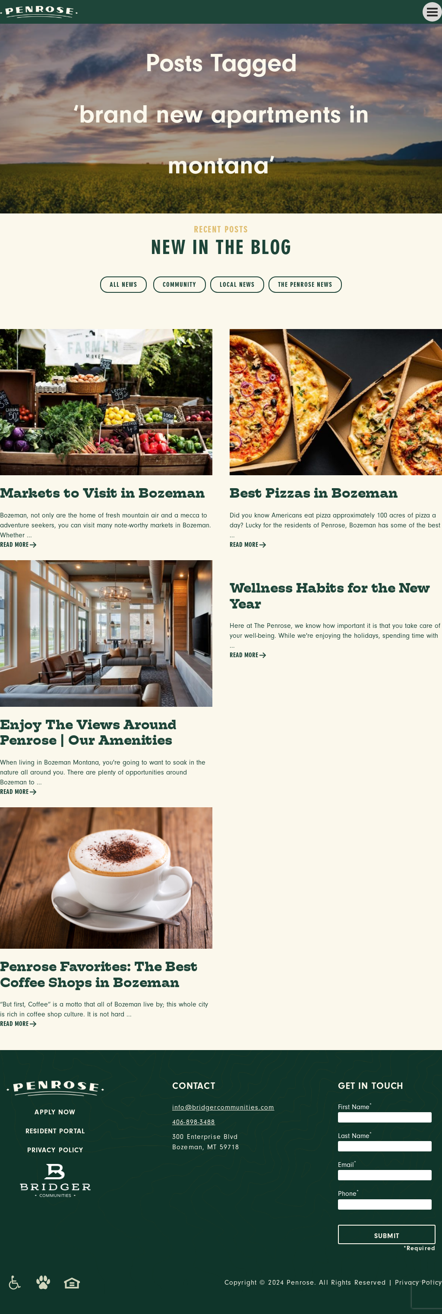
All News (123, 285)
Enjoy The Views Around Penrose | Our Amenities (88, 732)
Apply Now (55, 1112)
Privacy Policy (55, 1150)
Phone (387, 1200)
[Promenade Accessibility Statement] (14, 1282)
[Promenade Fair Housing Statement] (72, 1282)
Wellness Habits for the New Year (330, 595)
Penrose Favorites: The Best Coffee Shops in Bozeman (99, 974)
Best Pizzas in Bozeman (314, 492)
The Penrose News (305, 285)
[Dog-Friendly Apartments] (43, 1282)
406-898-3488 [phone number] (193, 1122)
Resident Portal (55, 1131)
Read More (18, 544)
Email (387, 1171)
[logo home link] (39, 11)
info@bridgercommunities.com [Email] (221, 1107)
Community (179, 285)
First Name (387, 1114)
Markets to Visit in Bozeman (102, 492)
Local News (237, 285)
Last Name (387, 1143)
